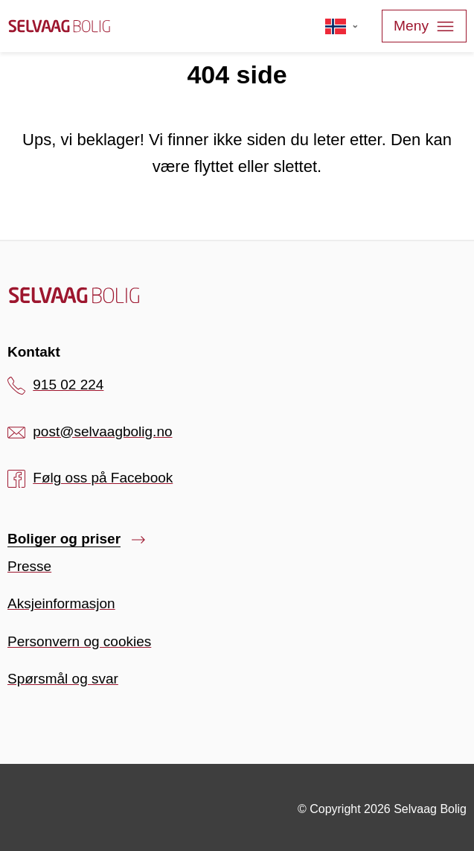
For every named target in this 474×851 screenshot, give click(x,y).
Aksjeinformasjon (61, 603)
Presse (29, 566)
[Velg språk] (342, 26)
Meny (424, 26)
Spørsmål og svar (62, 678)
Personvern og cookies (79, 641)
